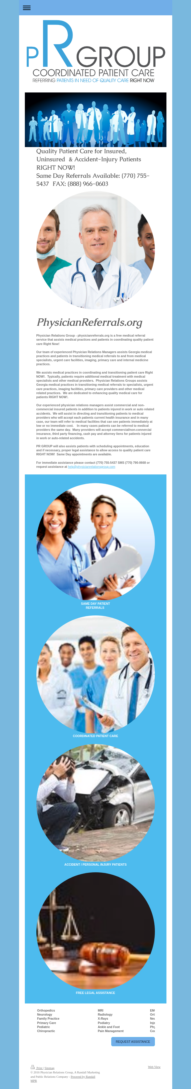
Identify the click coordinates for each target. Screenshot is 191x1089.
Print (37, 1068)
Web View (154, 1066)
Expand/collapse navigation (96, 7)
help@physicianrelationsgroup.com (91, 466)
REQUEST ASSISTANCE (133, 1041)
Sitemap (49, 1068)
